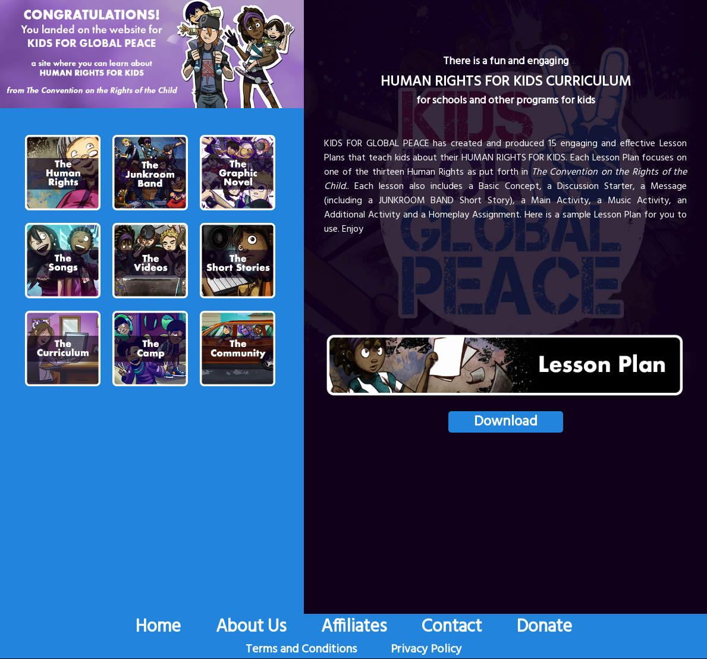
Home (158, 627)
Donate (544, 627)
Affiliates (354, 627)
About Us (251, 627)
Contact (452, 627)
